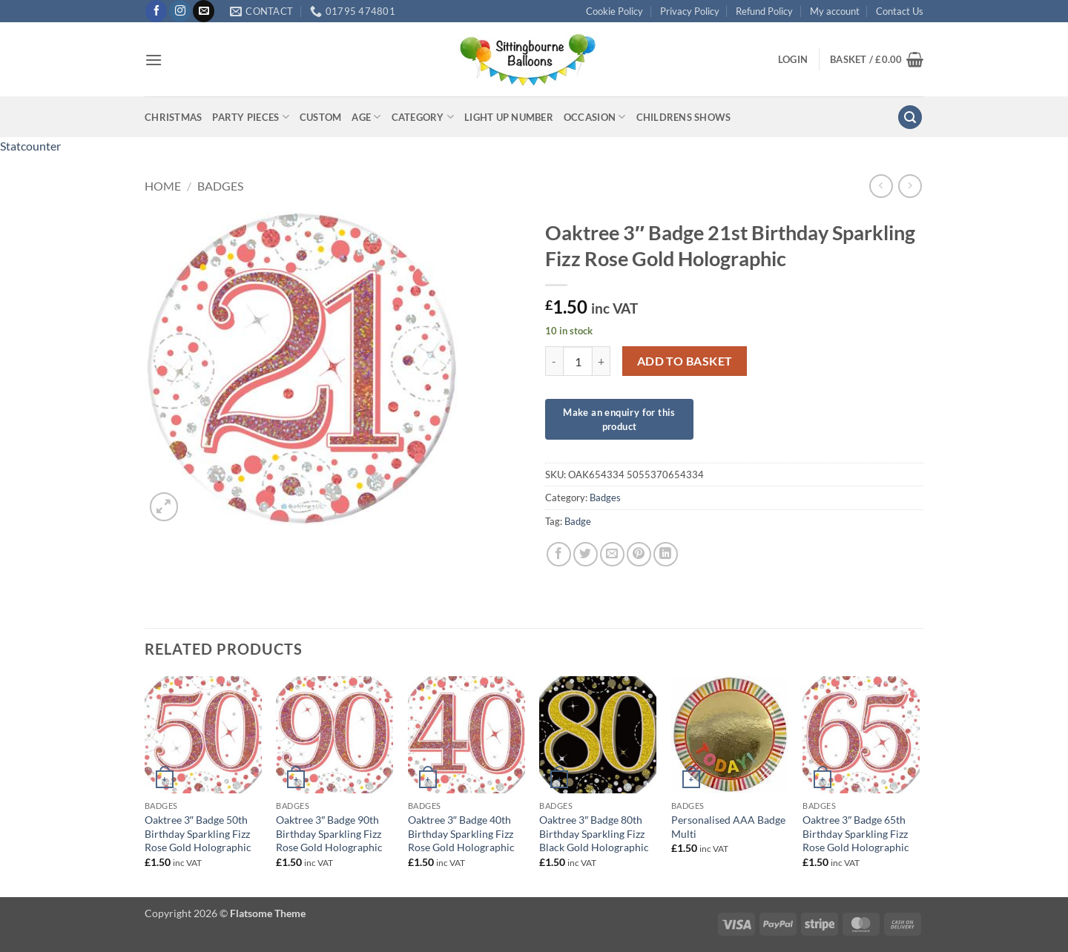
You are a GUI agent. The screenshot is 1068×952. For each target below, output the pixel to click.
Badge (577, 521)
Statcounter (30, 146)
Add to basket (685, 361)
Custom (321, 117)
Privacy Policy (689, 11)
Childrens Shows (683, 117)
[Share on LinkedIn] (665, 554)
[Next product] (880, 185)
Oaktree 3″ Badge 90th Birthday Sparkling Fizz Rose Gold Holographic (329, 833)
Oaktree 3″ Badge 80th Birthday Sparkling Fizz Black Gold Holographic (594, 833)
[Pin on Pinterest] (639, 554)
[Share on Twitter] (585, 554)
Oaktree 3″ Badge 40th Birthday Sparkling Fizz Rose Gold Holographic (461, 833)
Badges (220, 186)
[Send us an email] (203, 11)
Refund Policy (764, 11)
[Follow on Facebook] (156, 11)
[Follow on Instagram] (180, 11)
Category (423, 117)
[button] (153, 60)
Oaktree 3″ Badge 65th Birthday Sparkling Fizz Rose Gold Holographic (855, 833)
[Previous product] (909, 185)
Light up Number (508, 117)
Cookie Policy (614, 11)
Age (366, 117)
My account (835, 11)
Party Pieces (250, 117)
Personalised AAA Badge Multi (728, 826)
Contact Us (899, 11)
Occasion (595, 117)
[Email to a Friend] (612, 554)
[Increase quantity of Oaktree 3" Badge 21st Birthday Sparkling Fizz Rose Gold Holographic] (601, 361)
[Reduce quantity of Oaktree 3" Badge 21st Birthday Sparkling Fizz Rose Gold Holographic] (554, 361)
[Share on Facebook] (559, 554)
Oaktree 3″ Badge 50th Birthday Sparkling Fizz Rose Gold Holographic (198, 833)
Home (163, 186)
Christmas (173, 117)
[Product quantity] (578, 361)
